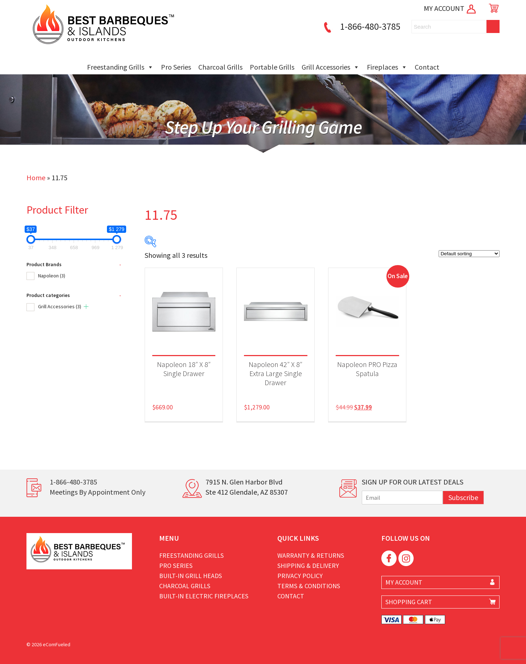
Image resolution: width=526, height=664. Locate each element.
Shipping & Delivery (308, 565)
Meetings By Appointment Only (97, 491)
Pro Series (176, 66)
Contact (427, 66)
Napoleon (51, 275)
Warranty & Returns (310, 555)
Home (35, 177)
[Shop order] (469, 253)
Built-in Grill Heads (190, 576)
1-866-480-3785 (361, 26)
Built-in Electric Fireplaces (203, 596)
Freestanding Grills (120, 67)
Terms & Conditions (308, 586)
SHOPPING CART (408, 602)
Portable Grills (272, 66)
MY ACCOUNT (450, 8)
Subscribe (463, 497)
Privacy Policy (300, 576)
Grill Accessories (331, 67)
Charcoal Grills (220, 66)
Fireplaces (387, 67)
